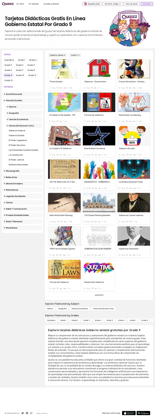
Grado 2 (33, 60)
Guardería (9, 60)
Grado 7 (19, 70)
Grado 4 (19, 65)
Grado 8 (31, 70)
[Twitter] (22, 413)
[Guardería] (51, 320)
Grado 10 (20, 75)
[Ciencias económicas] (80, 309)
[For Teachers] (34, 4)
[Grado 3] (86, 320)
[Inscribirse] (147, 4)
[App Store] (129, 413)
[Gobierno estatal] (57, 55)
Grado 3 (8, 65)
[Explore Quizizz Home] (8, 3)
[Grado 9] (75, 55)
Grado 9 (8, 75)
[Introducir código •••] (113, 4)
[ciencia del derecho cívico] (103, 309)
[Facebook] (27, 413)
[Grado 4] (98, 320)
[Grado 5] (109, 320)
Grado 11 (32, 75)
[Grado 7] (133, 320)
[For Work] (20, 4)
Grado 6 (8, 70)
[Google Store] (143, 413)
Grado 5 (31, 65)
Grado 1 (21, 60)
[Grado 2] (75, 320)
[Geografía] (62, 309)
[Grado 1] (63, 320)
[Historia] (50, 309)
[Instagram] (31, 413)
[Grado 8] (144, 320)
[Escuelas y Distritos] (51, 4)
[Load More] (99, 295)
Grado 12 (8, 80)
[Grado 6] (121, 320)
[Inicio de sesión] (132, 4)
